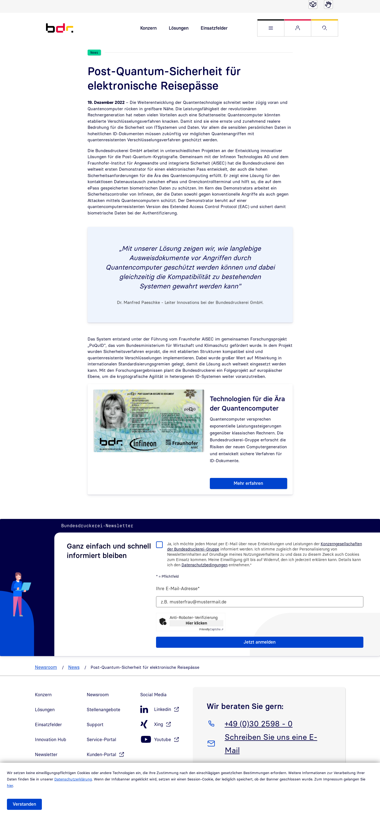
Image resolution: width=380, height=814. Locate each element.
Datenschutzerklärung (73, 779)
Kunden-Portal (101, 756)
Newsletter (46, 756)
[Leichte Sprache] (312, 4)
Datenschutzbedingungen (205, 566)
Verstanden (24, 804)
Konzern (148, 29)
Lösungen (178, 29)
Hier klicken (196, 625)
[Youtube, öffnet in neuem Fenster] (163, 741)
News (74, 669)
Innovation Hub (50, 741)
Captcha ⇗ (211, 631)
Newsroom (46, 669)
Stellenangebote (103, 711)
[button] (270, 29)
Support (95, 726)
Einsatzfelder (214, 29)
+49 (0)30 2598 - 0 (259, 724)
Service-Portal (101, 741)
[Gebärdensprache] (328, 4)
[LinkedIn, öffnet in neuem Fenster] (163, 711)
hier (10, 785)
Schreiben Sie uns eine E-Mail (271, 744)
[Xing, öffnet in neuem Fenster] (163, 726)
